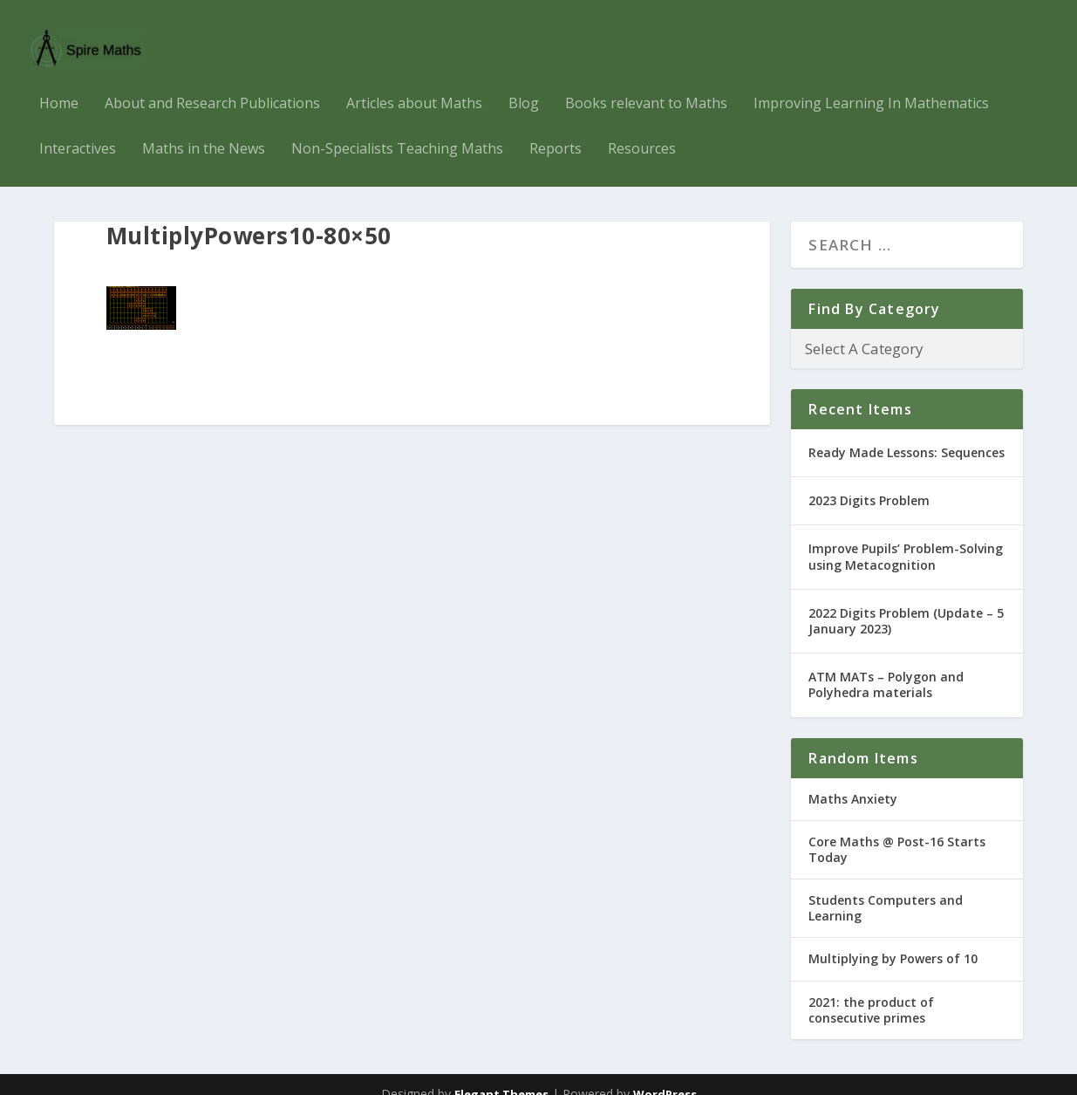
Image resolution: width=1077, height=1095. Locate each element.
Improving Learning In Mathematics (871, 85)
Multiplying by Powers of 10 (893, 939)
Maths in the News (203, 130)
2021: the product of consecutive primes (871, 991)
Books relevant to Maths (646, 85)
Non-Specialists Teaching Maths (397, 130)
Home (58, 85)
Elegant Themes (501, 1075)
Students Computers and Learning (885, 889)
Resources (642, 130)
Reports (555, 130)
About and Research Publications (212, 85)
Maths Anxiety (852, 778)
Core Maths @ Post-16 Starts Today (896, 830)
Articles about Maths (414, 85)
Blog (523, 85)
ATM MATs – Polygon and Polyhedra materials (886, 665)
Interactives (77, 130)
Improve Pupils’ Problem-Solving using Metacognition (905, 537)
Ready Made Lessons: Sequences (906, 433)
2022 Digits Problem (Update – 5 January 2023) (906, 601)
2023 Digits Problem (869, 481)
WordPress (665, 1075)
